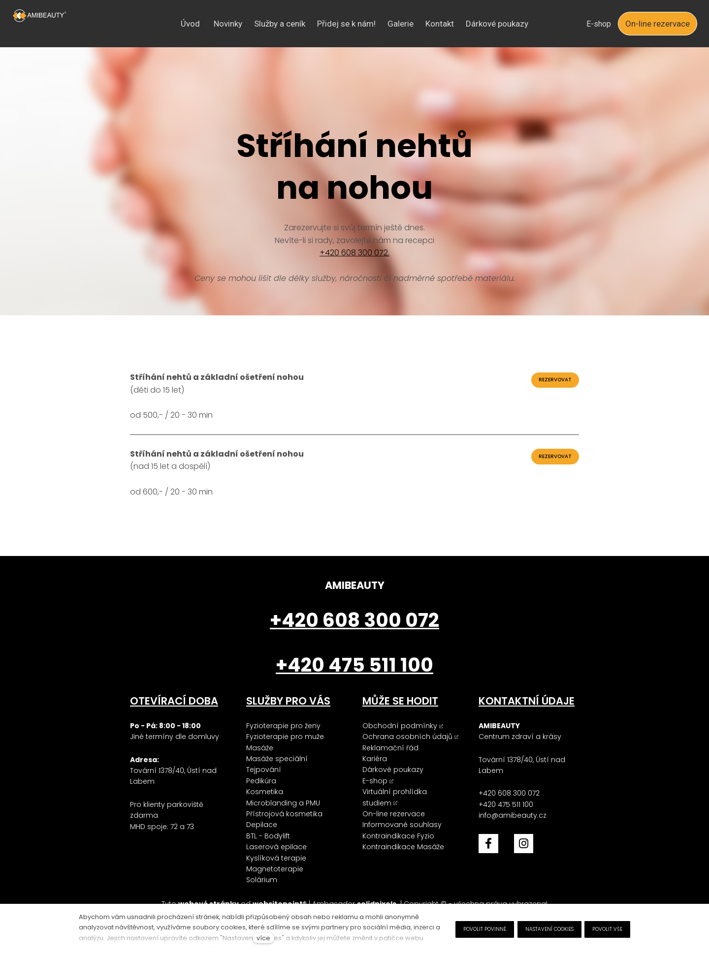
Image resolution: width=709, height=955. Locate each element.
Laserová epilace (276, 847)
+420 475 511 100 (506, 804)
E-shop (374, 781)
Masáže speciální (277, 759)
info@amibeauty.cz (513, 815)
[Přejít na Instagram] (524, 844)
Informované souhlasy (402, 825)
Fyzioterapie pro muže (285, 736)
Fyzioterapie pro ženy (283, 726)
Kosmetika (264, 792)
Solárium (261, 880)
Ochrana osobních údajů (407, 736)
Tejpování (263, 769)
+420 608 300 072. (354, 255)
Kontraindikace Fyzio (398, 836)
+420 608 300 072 (509, 793)
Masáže (259, 748)
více (263, 938)
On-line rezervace (393, 814)
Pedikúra (261, 781)
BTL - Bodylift (268, 836)
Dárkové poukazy (392, 769)
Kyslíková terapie (276, 858)
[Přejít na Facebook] (488, 844)
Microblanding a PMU (283, 803)
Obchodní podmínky (399, 726)
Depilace (261, 825)
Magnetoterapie (274, 869)
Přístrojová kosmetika (284, 814)
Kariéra (374, 759)
